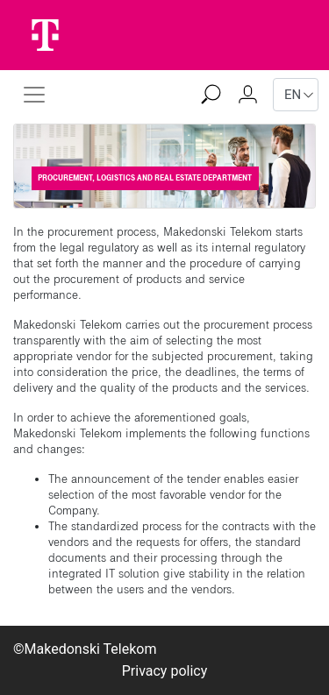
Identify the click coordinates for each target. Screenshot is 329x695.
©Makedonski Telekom (84, 649)
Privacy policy (165, 671)
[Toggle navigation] (34, 94)
